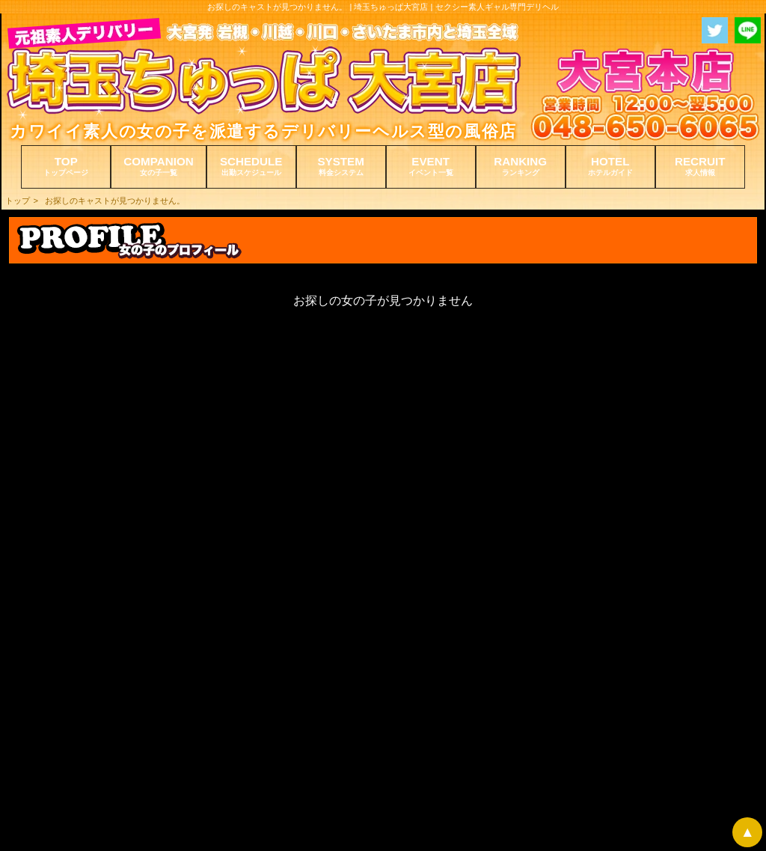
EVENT (431, 166)
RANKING (520, 166)
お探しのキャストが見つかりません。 (115, 200)
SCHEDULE (251, 166)
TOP (66, 166)
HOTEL (610, 166)
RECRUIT (700, 166)
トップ (17, 200)
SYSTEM (341, 166)
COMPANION (158, 166)
